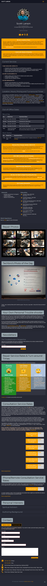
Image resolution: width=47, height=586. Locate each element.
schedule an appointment (7, 103)
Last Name (3, 535)
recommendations (11, 325)
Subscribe (23, 349)
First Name (3, 531)
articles (17, 325)
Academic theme (27, 582)
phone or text (32, 94)
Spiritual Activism (9, 507)
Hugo (32, 582)
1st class (37, 96)
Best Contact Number (5, 539)
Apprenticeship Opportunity (23, 166)
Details (2, 548)
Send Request (35, 558)
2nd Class (41, 100)
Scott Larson (5, 1)
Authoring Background (12, 512)
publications (23, 325)
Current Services (9, 62)
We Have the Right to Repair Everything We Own (23, 174)
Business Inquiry (6, 525)
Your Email (3, 345)
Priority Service (18, 97)
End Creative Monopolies (23, 183)
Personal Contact (16, 525)
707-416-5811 (8, 564)
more (38, 161)
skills (5, 220)
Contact (27, 101)
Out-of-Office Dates (10, 110)
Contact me (3, 397)
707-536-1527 (8, 562)
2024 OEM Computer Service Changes (23, 156)
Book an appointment (5, 471)
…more (36, 169)
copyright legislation (8, 178)
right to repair (39, 177)
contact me (33, 430)
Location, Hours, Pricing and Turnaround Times (22, 91)
